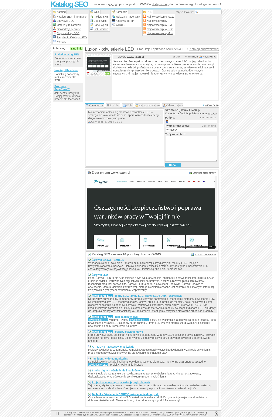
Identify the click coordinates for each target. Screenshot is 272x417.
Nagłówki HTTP (125, 20)
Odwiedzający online (69, 29)
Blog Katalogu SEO (68, 33)
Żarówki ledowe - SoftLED (108, 259)
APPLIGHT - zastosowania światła (113, 346)
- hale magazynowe (115, 316)
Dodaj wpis (100, 20)
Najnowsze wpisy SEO (160, 29)
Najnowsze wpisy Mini (160, 33)
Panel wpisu (101, 24)
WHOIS (120, 24)
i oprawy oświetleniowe (117, 331)
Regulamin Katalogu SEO (72, 37)
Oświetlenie (98, 121)
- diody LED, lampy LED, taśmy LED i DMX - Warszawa (137, 295)
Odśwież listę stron (205, 254)
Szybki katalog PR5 (66, 54)
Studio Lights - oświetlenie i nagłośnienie (118, 370)
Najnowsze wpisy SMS (160, 24)
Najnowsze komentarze (160, 16)
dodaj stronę (160, 4)
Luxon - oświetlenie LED (109, 49)
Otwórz (131, 56)
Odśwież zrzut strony (204, 172)
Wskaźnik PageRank (128, 16)
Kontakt (61, 41)
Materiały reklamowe (69, 24)
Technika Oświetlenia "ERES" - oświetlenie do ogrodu (125, 394)
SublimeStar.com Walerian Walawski (189, 415)
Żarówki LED (100, 274)
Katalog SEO (69, 4)
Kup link (76, 48)
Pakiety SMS (101, 16)
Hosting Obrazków (66, 70)
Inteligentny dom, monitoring (110, 358)
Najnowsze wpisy (157, 20)
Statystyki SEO (65, 20)
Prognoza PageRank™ (62, 88)
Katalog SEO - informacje (72, 16)
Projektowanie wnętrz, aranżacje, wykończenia (121, 382)
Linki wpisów (101, 29)
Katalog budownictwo (203, 49)
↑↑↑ (56, 413)
